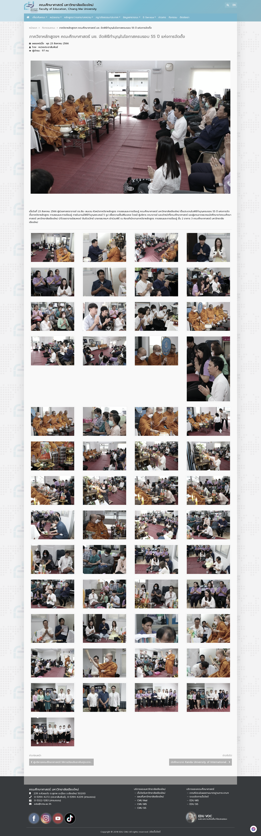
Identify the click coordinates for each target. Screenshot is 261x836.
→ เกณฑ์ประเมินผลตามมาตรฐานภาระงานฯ (207, 793)
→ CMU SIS (140, 808)
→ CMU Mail (140, 800)
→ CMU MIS (140, 804)
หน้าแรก (33, 28)
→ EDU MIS (192, 800)
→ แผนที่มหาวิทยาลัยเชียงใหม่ (149, 796)
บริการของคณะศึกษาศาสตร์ (200, 789)
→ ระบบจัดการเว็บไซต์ (197, 796)
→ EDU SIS (192, 804)
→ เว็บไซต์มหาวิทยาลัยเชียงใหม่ (149, 793)
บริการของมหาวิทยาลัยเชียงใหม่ (149, 789)
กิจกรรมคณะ (48, 28)
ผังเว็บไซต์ (155, 832)
